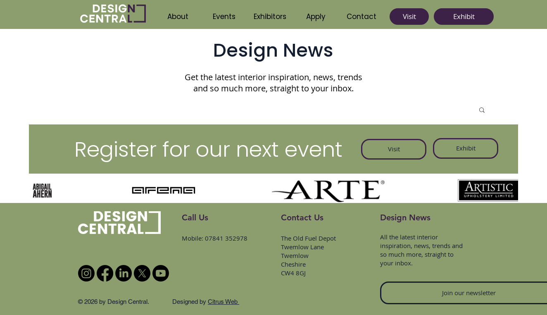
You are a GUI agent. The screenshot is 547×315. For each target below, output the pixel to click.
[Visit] (409, 16)
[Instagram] (86, 273)
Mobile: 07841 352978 (214, 238)
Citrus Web (223, 301)
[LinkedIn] (123, 273)
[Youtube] (160, 273)
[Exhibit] (464, 16)
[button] (270, 16)
